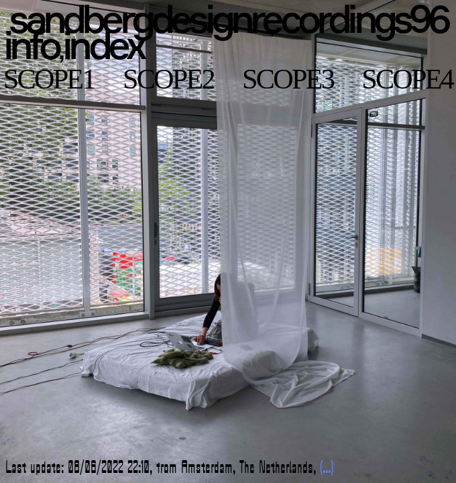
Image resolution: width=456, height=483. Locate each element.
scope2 (168, 79)
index (102, 44)
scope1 (49, 79)
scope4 (407, 79)
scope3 (287, 79)
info (30, 44)
